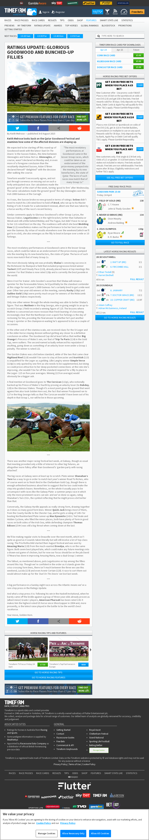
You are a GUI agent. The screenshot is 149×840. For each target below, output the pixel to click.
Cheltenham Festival (98, 733)
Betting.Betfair (95, 745)
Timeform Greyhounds (67, 749)
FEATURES (91, 20)
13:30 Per (42, 36)
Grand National (96, 737)
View (83, 664)
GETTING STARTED (13, 29)
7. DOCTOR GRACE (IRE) (122, 295)
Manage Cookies (99, 750)
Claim (140, 85)
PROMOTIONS (125, 25)
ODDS (71, 20)
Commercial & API (65, 745)
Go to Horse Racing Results (120, 317)
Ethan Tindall (104, 272)
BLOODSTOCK (108, 25)
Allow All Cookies (100, 835)
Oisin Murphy (114, 218)
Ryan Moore (114, 232)
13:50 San (75, 36)
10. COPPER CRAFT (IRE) (122, 299)
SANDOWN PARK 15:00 (108, 191)
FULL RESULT (137, 279)
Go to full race (120, 242)
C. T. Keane (113, 204)
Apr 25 (120, 49)
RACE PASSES (22, 20)
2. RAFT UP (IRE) (118, 262)
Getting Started (63, 729)
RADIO (73, 777)
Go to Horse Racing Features (48, 677)
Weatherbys (12, 739)
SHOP (80, 20)
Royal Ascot (95, 729)
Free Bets (137, 11)
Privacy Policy (60, 764)
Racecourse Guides (65, 737)
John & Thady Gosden (119, 208)
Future (136, 49)
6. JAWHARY (116, 290)
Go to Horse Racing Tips (48, 672)
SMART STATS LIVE (109, 20)
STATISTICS (127, 20)
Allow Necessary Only (73, 835)
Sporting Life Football (99, 741)
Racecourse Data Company (33, 743)
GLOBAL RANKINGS (89, 25)
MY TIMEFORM (24, 25)
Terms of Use (75, 764)
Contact (60, 733)
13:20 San (25, 36)
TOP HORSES (71, 25)
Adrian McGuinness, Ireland (112, 308)
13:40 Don (58, 36)
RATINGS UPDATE (42, 25)
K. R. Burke (113, 237)
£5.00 (138, 55)
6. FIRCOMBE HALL (119, 266)
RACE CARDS (38, 20)
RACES (8, 20)
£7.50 (42, 664)
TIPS (62, 20)
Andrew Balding (116, 222)
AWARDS (58, 25)
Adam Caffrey (105, 305)
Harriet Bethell (105, 275)
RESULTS (52, 20)
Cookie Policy (88, 764)
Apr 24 (103, 49)
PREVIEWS (9, 25)
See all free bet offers (120, 177)
